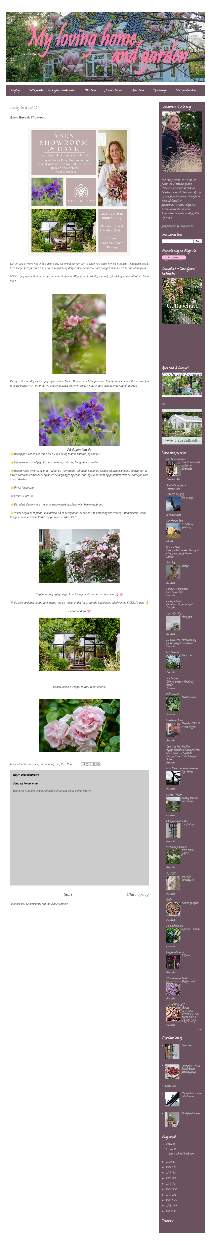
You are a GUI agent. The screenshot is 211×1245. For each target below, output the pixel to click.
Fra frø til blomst (175, 952)
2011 (168, 1211)
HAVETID (172, 694)
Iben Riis (171, 563)
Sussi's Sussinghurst (176, 486)
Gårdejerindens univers (177, 821)
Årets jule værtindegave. (187, 878)
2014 (169, 1195)
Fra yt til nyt (187, 824)
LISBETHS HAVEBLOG (181, 640)
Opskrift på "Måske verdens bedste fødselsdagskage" (190, 1069)
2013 (169, 1200)
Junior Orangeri (114, 90)
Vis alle (199, 1030)
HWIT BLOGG (175, 495)
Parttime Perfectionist (177, 589)
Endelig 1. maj (188, 982)
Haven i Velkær (174, 795)
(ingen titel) (170, 1086)
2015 (169, 1189)
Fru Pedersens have (175, 459)
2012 (169, 1206)
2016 (169, 1184)
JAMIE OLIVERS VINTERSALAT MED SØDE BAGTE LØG (190, 1014)
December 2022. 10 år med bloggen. (190, 725)
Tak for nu (186, 656)
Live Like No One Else (178, 747)
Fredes (169, 900)
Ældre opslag (137, 894)
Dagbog (15, 90)
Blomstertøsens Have (176, 978)
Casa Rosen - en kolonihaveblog (182, 769)
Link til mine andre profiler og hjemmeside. (190, 466)
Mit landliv (172, 679)
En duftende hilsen (190, 1114)
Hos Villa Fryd (174, 614)
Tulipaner (185, 956)
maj (171, 1149)
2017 (168, 1179)
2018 (169, 1173)
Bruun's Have (173, 547)
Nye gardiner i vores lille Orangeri (191, 1095)
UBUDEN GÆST (187, 852)
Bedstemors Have (174, 720)
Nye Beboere (187, 772)
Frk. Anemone (172, 652)
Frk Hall (170, 874)
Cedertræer (186, 1046)
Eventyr (184, 566)
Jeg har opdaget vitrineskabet (179, 643)
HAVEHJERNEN (176, 847)
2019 (169, 1167)
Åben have (138, 90)
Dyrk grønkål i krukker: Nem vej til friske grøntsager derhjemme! (182, 552)
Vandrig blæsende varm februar (189, 799)
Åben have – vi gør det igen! (179, 605)
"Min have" (90, 90)
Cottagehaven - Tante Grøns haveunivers (52, 90)
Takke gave (186, 617)
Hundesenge (160, 90)
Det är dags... (187, 498)
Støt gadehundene (186, 90)
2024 (169, 1145)
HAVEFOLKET (175, 1005)
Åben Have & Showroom (181, 1154)
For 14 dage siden (174, 592)
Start (68, 894)
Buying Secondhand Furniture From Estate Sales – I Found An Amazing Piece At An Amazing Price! (182, 755)
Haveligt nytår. (188, 697)
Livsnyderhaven (173, 601)
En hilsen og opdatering (187, 525)
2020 (169, 1162)
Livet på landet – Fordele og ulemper (179, 683)
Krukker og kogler (189, 903)
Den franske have (174, 521)
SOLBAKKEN (174, 926)
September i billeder (190, 929)
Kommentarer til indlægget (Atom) (47, 903)
